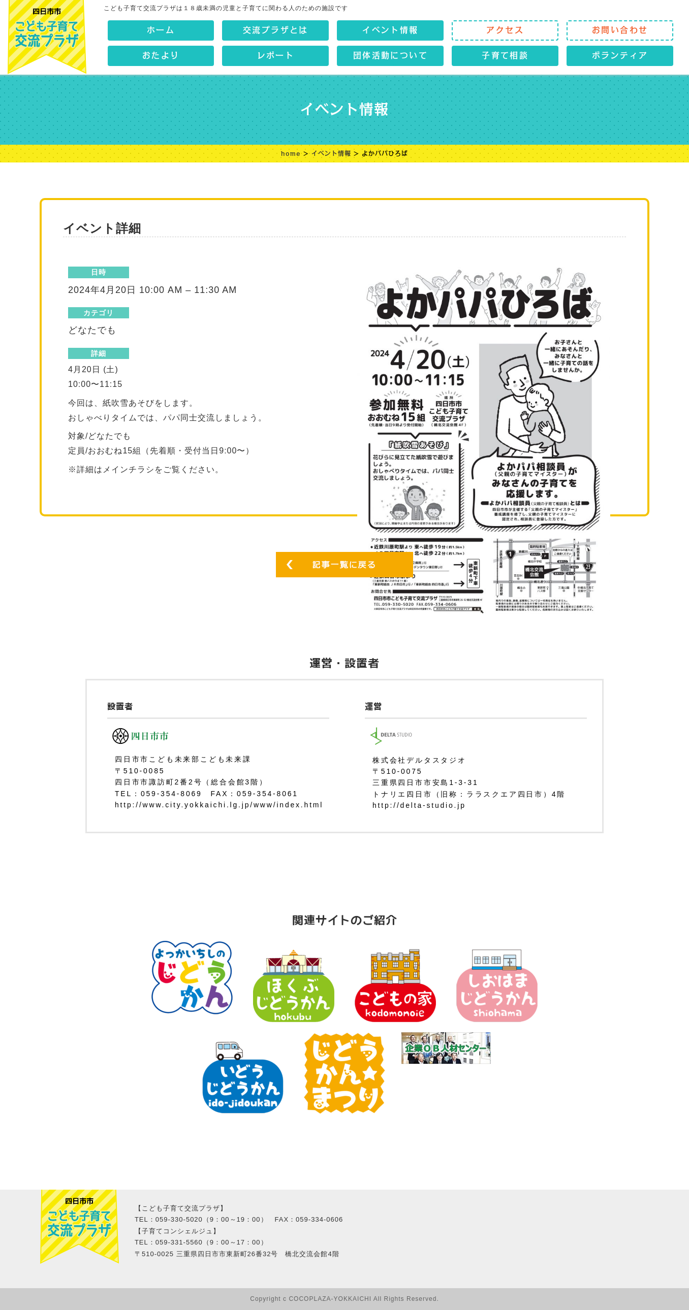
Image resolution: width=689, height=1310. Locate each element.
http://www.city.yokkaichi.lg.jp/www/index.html (219, 805)
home (291, 153)
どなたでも (92, 330)
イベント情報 (331, 153)
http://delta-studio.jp (419, 805)
